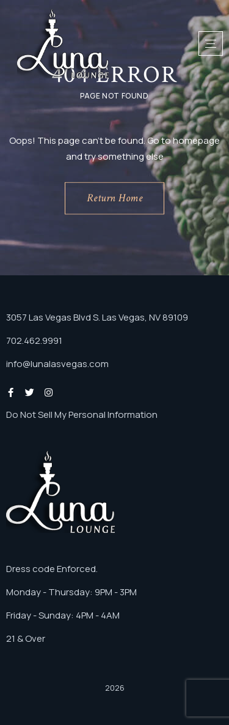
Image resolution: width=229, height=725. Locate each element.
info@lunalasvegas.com (57, 363)
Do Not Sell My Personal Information (82, 414)
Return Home (115, 198)
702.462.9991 (34, 340)
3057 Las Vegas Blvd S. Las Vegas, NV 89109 (97, 317)
